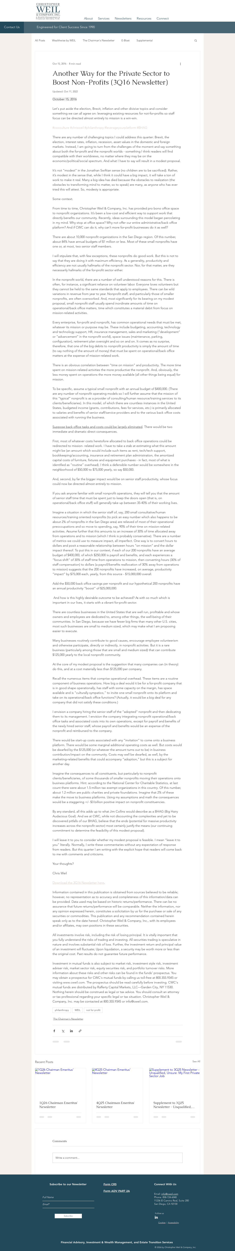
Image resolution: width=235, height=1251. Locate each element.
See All (196, 1061)
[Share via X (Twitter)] (63, 1031)
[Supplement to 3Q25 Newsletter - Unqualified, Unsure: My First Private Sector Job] (174, 1082)
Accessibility (173, 1222)
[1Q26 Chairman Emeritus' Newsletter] (60, 1082)
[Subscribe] (68, 1216)
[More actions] (180, 64)
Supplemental (145, 40)
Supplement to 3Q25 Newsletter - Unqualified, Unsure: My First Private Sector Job (172, 1105)
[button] (88, 18)
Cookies (162, 1222)
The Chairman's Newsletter (98, 40)
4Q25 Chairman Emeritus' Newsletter (115, 1105)
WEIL (77, 1010)
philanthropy (62, 1010)
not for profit (93, 1010)
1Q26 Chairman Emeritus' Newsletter (58, 1105)
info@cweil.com (169, 1193)
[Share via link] (80, 1031)
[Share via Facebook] (54, 1031)
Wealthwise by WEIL (64, 40)
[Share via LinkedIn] (71, 1031)
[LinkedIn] (156, 1217)
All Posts (40, 40)
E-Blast (125, 40)
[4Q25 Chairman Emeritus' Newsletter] (117, 1082)
